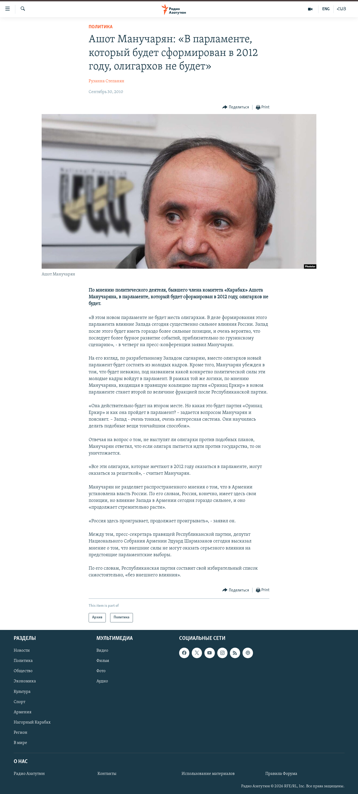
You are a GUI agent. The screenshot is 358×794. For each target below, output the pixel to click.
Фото (101, 671)
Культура (22, 691)
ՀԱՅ (341, 9)
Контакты (106, 774)
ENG (326, 9)
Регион (20, 732)
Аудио (102, 681)
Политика (101, 27)
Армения (22, 712)
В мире (20, 742)
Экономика (25, 681)
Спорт (19, 702)
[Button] (235, 107)
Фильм (102, 661)
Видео (102, 650)
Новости (22, 650)
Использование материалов (208, 774)
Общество (23, 671)
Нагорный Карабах (32, 722)
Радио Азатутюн (29, 774)
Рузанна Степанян (106, 81)
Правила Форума (281, 774)
